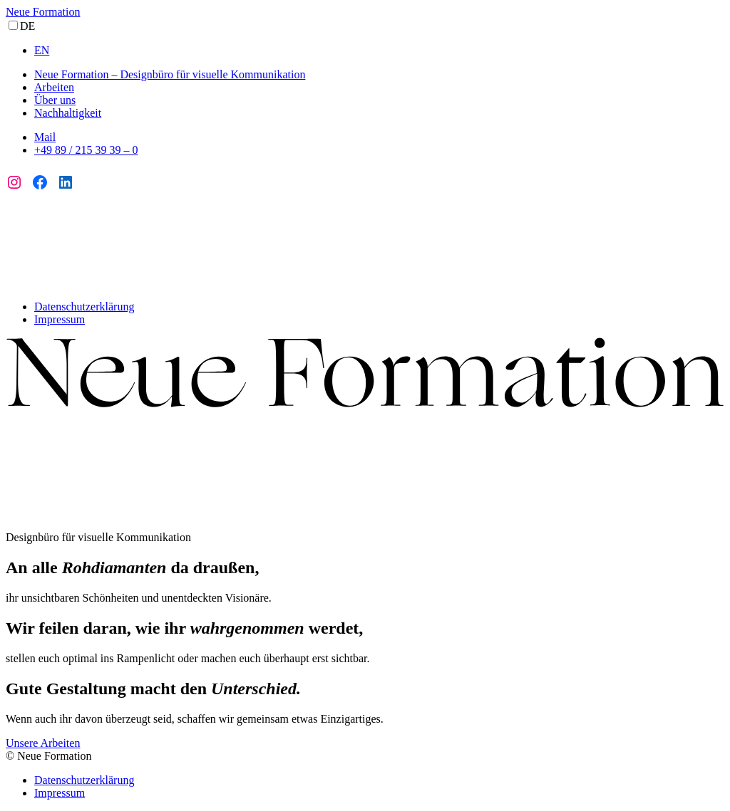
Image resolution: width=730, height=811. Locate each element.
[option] (379, 50)
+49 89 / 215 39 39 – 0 (86, 150)
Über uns (55, 100)
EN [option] (41, 50)
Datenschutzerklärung (84, 306)
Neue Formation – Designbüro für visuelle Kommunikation (169, 74)
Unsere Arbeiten (43, 743)
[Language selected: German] (365, 38)
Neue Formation (43, 12)
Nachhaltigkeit (67, 113)
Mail (45, 137)
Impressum (59, 319)
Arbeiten (54, 87)
